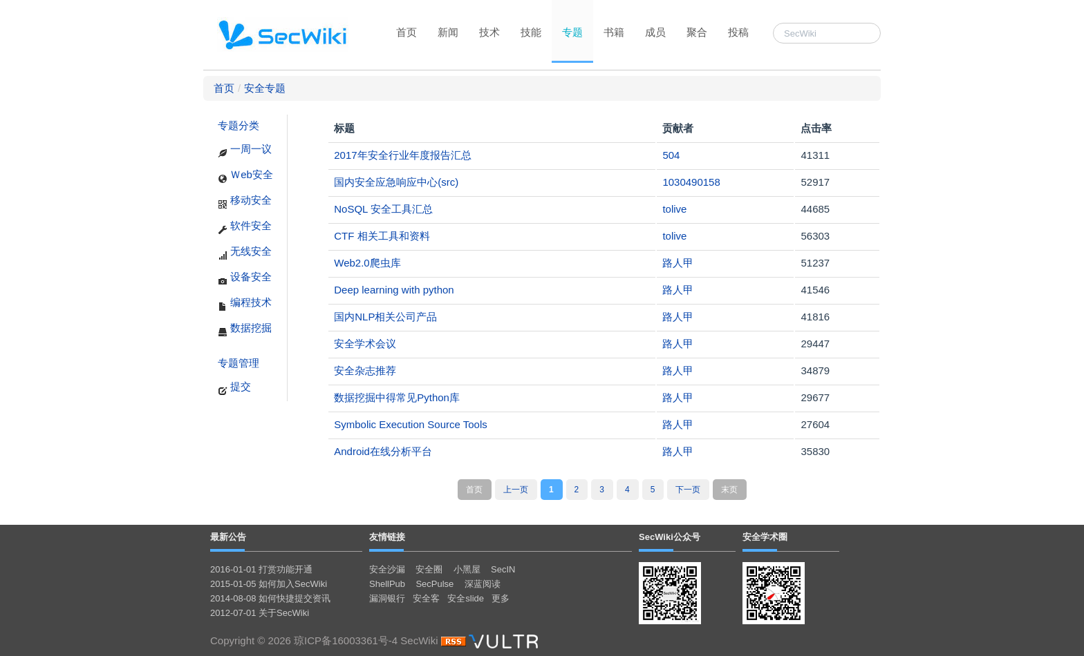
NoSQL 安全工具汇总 (383, 209)
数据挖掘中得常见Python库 (397, 397)
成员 (655, 32)
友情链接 (387, 537)
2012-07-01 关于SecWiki (259, 613)
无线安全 (245, 252)
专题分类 (238, 125)
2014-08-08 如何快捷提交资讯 (270, 598)
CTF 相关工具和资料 (381, 236)
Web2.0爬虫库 (367, 263)
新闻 (448, 32)
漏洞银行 (387, 598)
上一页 (515, 489)
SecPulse (434, 584)
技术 (489, 32)
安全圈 (428, 569)
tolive (674, 209)
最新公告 (228, 537)
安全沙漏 (387, 569)
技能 (531, 32)
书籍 (614, 32)
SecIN (503, 569)
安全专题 (265, 88)
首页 (406, 32)
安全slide (465, 598)
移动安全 (245, 201)
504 (671, 155)
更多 (501, 598)
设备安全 (245, 278)
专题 (572, 32)
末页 (729, 489)
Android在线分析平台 (383, 451)
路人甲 (677, 263)
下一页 (687, 489)
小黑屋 (467, 569)
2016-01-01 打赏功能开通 (261, 569)
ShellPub (387, 584)
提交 (234, 388)
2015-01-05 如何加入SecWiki (268, 584)
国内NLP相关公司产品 (385, 316)
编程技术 (245, 303)
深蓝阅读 (483, 584)
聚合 (696, 32)
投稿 (738, 32)
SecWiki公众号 (669, 537)
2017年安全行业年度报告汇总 (402, 155)
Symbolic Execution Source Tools (410, 424)
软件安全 (245, 227)
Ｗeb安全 (245, 176)
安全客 (426, 598)
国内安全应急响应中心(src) (396, 182)
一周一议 (245, 150)
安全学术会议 (365, 343)
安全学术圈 (764, 537)
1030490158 (691, 182)
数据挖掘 (245, 329)
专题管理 (238, 363)
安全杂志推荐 (365, 370)
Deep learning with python (394, 290)
